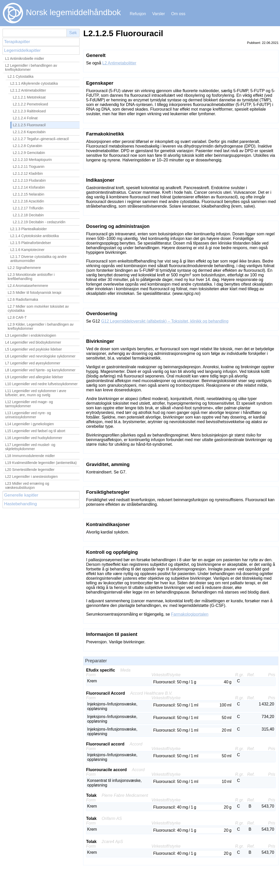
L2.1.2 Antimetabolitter (28, 90)
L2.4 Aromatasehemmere (28, 286)
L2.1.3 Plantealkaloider (28, 229)
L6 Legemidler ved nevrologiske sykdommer (40, 356)
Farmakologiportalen (189, 614)
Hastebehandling (20, 503)
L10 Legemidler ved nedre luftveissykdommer (41, 384)
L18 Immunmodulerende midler (30, 456)
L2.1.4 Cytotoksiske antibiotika (34, 236)
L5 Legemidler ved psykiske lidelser (33, 349)
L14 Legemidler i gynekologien (29, 424)
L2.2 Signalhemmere (24, 268)
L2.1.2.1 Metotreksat (29, 97)
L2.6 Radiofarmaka (23, 299)
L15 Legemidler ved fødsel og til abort (35, 431)
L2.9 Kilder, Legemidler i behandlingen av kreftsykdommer (41, 326)
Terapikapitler (17, 41)
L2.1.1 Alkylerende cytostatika (34, 83)
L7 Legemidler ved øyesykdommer (32, 363)
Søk (73, 32)
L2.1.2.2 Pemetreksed (30, 104)
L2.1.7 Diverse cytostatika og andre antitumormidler (38, 259)
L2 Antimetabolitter (119, 63)
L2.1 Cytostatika (20, 76)
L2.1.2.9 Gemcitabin (29, 153)
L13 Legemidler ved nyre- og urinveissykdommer (28, 415)
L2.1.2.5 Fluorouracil (29, 125)
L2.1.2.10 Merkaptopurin (32, 160)
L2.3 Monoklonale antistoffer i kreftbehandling (31, 277)
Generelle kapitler (21, 495)
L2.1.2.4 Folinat (25, 118)
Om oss (178, 14)
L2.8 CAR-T (17, 317)
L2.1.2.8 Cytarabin (27, 146)
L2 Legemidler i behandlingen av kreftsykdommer (31, 67)
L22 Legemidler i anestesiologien (31, 476)
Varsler (158, 14)
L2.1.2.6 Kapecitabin (29, 132)
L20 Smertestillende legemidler (29, 470)
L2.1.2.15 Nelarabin (28, 194)
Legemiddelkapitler (22, 50)
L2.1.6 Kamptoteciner (27, 250)
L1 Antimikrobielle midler (24, 58)
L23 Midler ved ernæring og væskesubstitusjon (27, 485)
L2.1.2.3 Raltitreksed (29, 111)
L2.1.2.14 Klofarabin (29, 187)
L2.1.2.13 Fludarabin (29, 180)
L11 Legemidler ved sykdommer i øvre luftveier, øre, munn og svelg (35, 393)
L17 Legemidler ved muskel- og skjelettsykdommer (30, 447)
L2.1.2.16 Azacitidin (28, 201)
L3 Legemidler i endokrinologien (30, 335)
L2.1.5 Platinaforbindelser (30, 243)
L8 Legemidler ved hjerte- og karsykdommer (40, 370)
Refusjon (138, 14)
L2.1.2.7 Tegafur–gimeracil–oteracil (41, 139)
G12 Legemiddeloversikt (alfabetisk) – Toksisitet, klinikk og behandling (164, 321)
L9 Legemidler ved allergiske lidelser (34, 377)
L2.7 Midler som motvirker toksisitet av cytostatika (38, 308)
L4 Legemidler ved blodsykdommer (33, 342)
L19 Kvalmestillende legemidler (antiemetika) (41, 463)
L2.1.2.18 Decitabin (28, 215)
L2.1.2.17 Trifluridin (28, 208)
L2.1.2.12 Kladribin (28, 173)
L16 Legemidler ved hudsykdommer (33, 438)
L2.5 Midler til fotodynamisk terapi (34, 292)
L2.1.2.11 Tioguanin (28, 166)
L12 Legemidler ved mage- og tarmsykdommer (29, 404)
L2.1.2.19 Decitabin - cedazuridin (39, 222)
